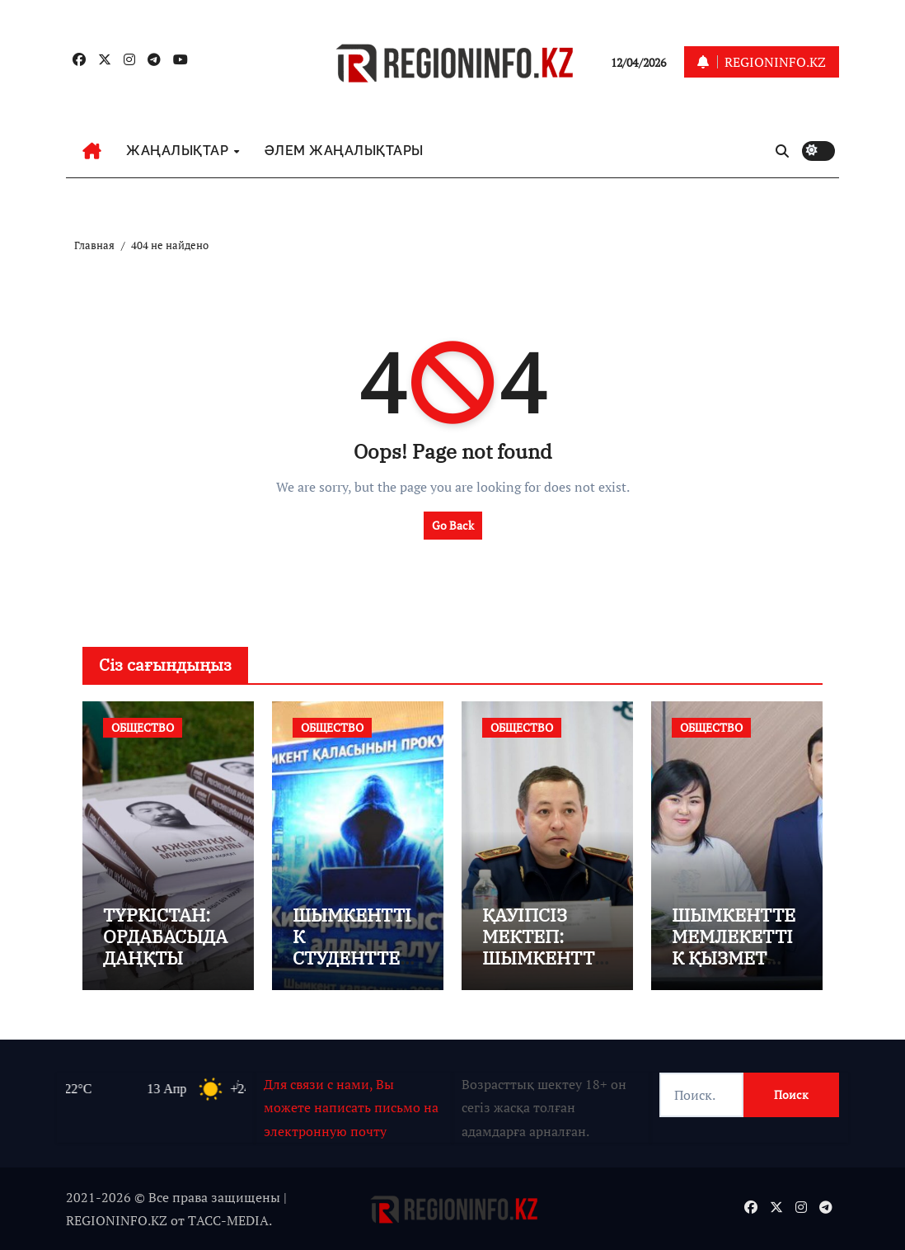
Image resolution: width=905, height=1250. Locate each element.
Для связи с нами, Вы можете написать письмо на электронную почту (351, 1107)
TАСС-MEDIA (228, 1220)
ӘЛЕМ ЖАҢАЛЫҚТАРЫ (344, 150)
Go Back (453, 525)
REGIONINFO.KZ (116, 1220)
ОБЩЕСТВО (142, 727)
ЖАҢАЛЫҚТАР (179, 150)
